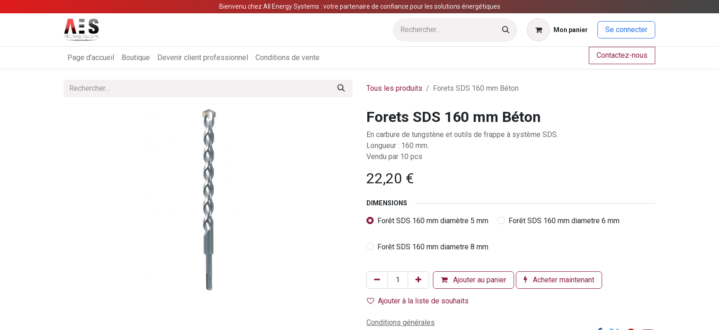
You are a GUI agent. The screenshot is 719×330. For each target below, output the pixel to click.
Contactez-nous (622, 55)
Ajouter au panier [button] (473, 279)
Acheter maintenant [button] (559, 279)
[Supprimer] (377, 280)
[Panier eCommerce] (557, 29)
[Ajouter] (418, 280)
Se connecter (626, 29)
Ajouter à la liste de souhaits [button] (418, 301)
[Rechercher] (505, 30)
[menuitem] (91, 58)
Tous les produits (394, 88)
